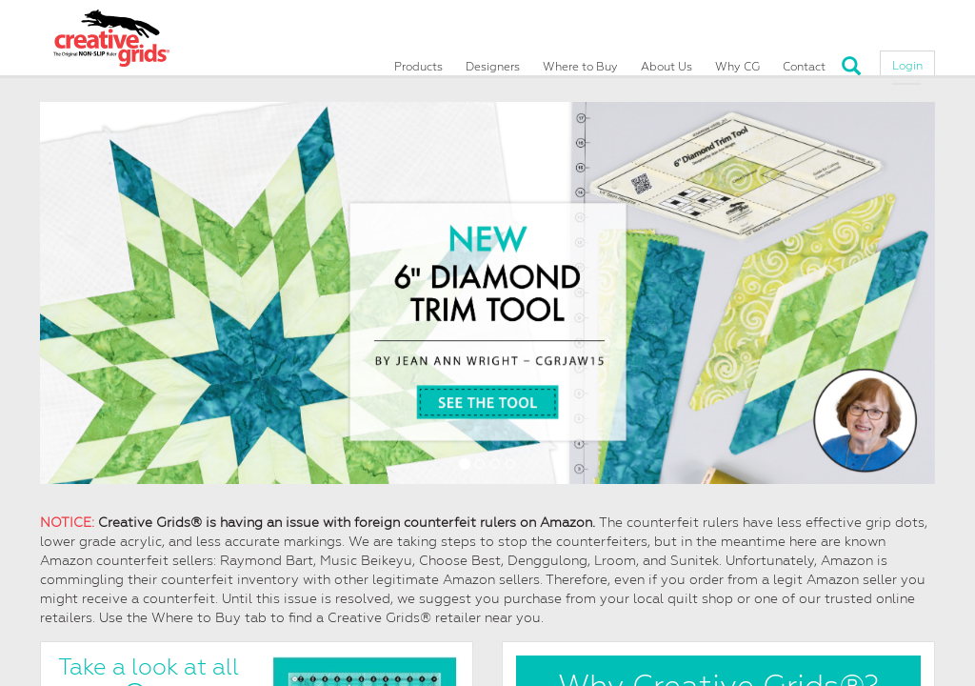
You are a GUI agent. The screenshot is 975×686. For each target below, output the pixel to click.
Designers (493, 59)
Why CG (737, 59)
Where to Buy (580, 59)
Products (418, 59)
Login (907, 58)
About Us (666, 59)
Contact (804, 59)
